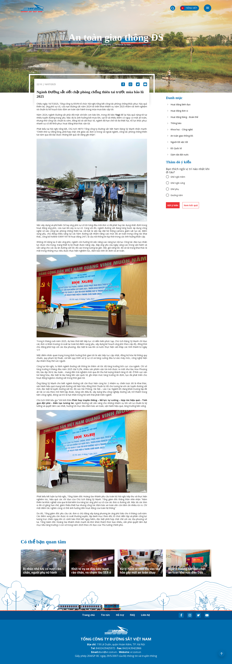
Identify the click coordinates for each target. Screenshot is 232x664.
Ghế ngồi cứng (178, 182)
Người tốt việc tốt (179, 142)
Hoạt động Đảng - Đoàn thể (184, 117)
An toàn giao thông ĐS (182, 135)
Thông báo (176, 123)
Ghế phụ (175, 189)
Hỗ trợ (120, 615)
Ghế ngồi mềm (178, 176)
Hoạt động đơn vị (179, 110)
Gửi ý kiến (172, 205)
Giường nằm (177, 195)
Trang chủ (106, 44)
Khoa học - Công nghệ (182, 129)
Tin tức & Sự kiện (122, 44)
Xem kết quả (191, 205)
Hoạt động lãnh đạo (181, 104)
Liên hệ (145, 615)
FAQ (132, 615)
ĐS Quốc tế (176, 148)
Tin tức (105, 615)
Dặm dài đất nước (180, 154)
